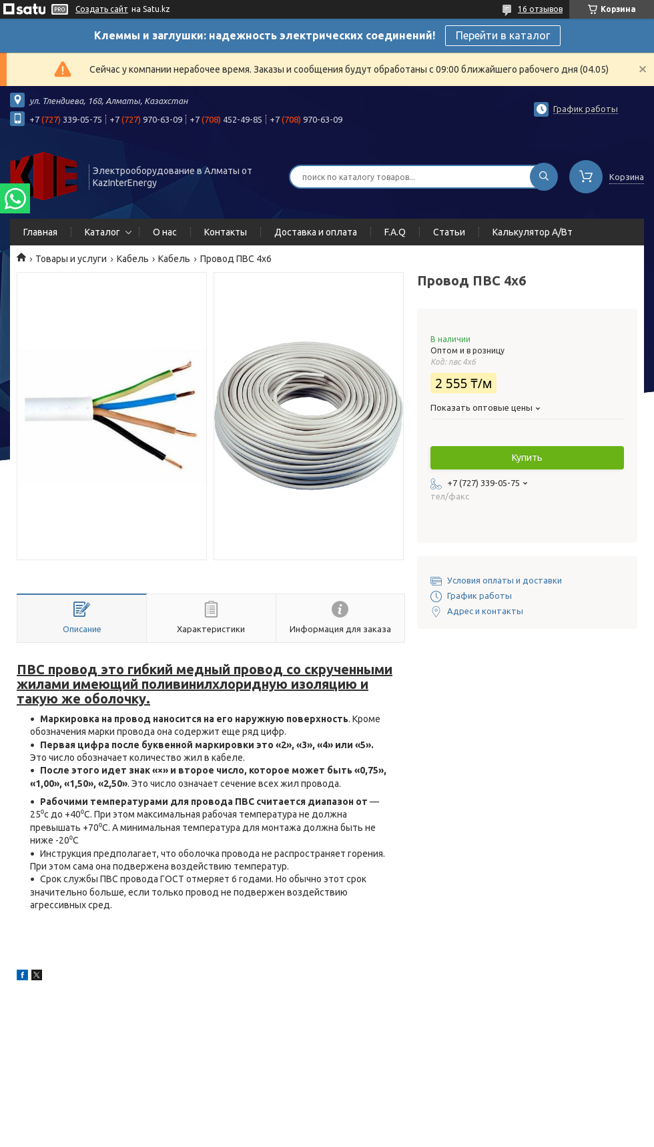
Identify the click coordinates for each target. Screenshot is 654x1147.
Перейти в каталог (503, 35)
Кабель (133, 258)
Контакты (225, 232)
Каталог (102, 232)
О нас (165, 232)
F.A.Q (395, 232)
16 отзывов (540, 9)
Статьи (449, 232)
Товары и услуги (71, 258)
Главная (40, 232)
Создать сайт (101, 9)
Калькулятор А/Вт (533, 232)
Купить (527, 457)
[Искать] (544, 177)
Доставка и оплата (315, 232)
